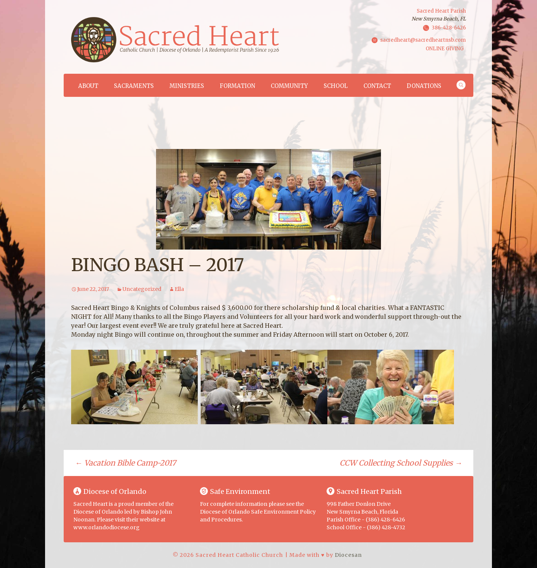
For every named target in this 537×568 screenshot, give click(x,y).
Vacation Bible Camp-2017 (125, 462)
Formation (237, 85)
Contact (377, 85)
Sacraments (134, 85)
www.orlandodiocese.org (106, 527)
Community (289, 85)
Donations (424, 85)
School (336, 85)
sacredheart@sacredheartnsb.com (423, 40)
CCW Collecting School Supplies (401, 462)
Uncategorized (142, 289)
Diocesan (348, 555)
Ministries (186, 85)
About (88, 85)
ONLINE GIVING (445, 48)
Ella (179, 289)
